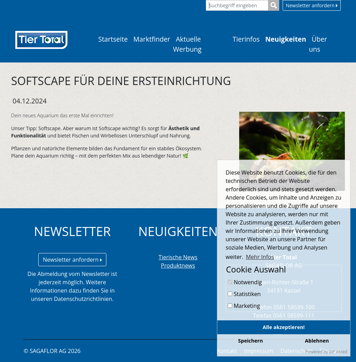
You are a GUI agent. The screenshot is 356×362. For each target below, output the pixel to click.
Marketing (244, 306)
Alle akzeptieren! (284, 327)
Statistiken (244, 294)
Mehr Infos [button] (260, 257)
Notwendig (245, 282)
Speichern (250, 340)
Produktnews (178, 265)
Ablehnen (317, 340)
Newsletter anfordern (312, 5)
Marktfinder (152, 39)
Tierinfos (246, 39)
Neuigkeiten (285, 39)
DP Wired (338, 352)
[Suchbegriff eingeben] (237, 5)
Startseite (113, 39)
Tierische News (178, 257)
